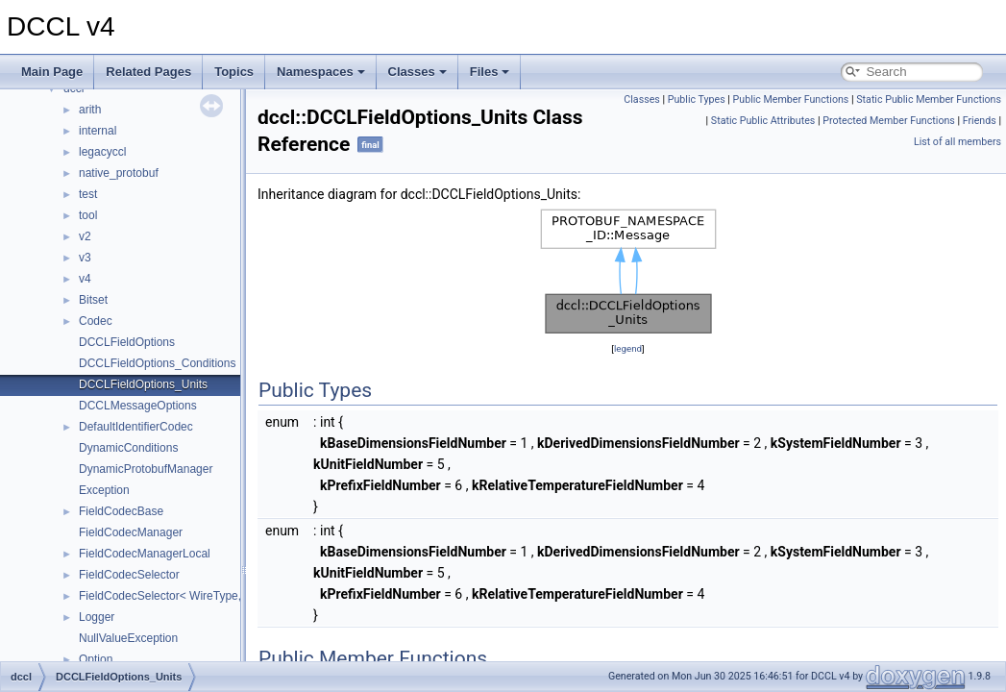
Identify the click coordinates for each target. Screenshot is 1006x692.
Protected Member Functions (888, 120)
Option (95, 659)
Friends (979, 120)
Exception (104, 490)
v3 (85, 257)
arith (90, 109)
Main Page (52, 71)
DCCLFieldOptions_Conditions (157, 363)
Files (490, 71)
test (88, 194)
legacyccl (102, 152)
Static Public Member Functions (928, 99)
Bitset (93, 300)
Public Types (696, 99)
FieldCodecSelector (129, 574)
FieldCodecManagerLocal (144, 553)
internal (97, 130)
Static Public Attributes (763, 120)
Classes (417, 71)
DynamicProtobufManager (145, 469)
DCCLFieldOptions (127, 342)
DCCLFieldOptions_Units (143, 384)
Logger (96, 617)
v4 (85, 278)
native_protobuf (119, 173)
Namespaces (321, 71)
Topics (234, 71)
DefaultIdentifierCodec (136, 426)
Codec (95, 321)
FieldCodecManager (131, 532)
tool (88, 215)
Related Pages (148, 71)
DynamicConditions (128, 448)
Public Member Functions (791, 99)
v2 (85, 236)
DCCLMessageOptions (138, 405)
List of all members (957, 142)
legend (628, 348)
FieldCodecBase (121, 511)
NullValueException (128, 638)
